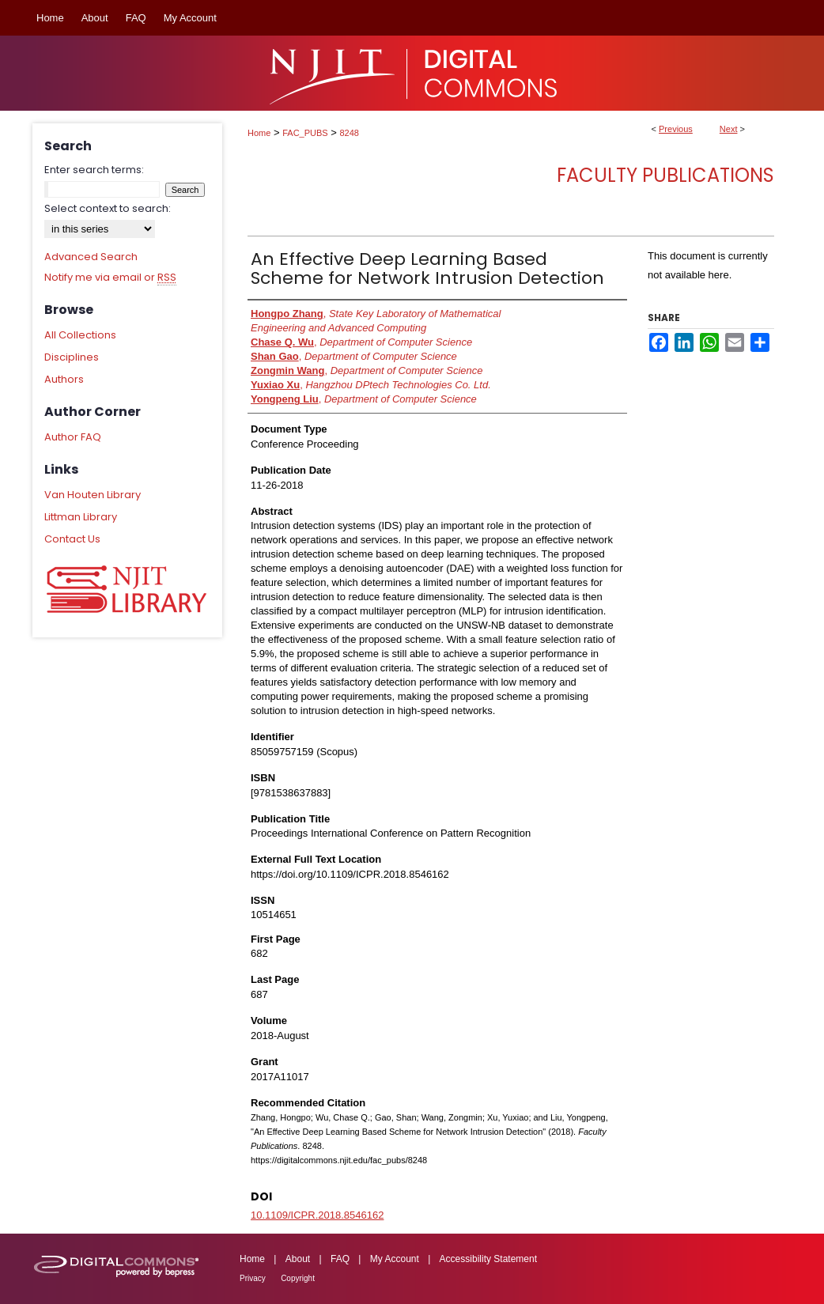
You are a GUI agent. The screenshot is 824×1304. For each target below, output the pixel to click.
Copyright (298, 1278)
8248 (349, 133)
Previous (676, 129)
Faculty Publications (665, 175)
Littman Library (80, 516)
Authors (64, 379)
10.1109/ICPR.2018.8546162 (317, 1215)
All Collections (80, 334)
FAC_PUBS (304, 133)
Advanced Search (91, 256)
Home (259, 133)
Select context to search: (107, 208)
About (297, 1258)
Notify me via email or (110, 277)
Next (729, 129)
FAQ (340, 1258)
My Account (394, 1258)
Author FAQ (72, 436)
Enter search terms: (94, 169)
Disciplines (71, 357)
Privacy (253, 1278)
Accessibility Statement (488, 1258)
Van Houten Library (92, 494)
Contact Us (72, 538)
